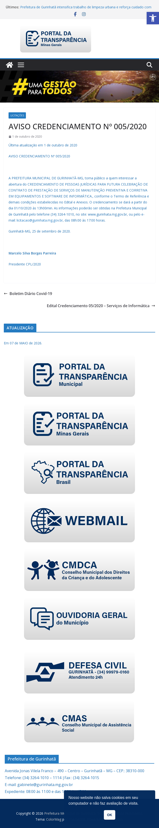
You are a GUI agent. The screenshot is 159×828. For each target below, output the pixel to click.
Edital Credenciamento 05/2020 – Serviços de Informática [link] (101, 305)
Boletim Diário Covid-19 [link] (28, 293)
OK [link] (109, 815)
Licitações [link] (17, 115)
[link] (153, 18)
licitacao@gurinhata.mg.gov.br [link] (40, 220)
